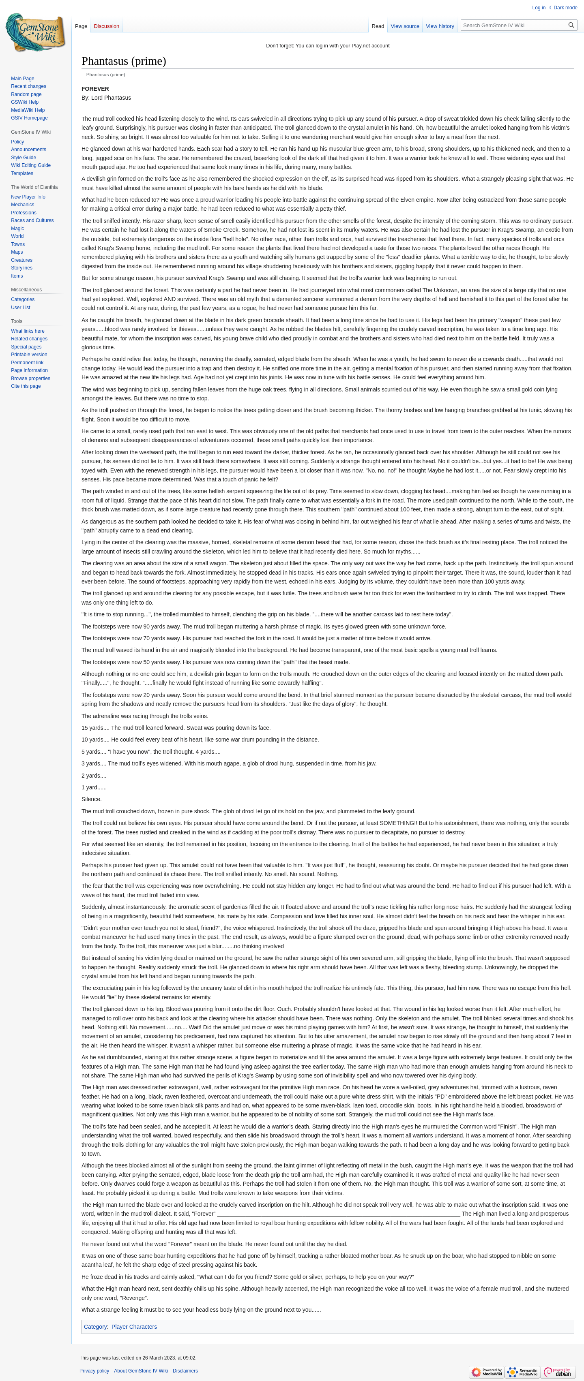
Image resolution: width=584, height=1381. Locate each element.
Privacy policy (94, 1371)
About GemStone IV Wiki (141, 1371)
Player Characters (134, 1326)
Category (95, 1326)
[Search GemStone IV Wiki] (519, 25)
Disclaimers (185, 1371)
